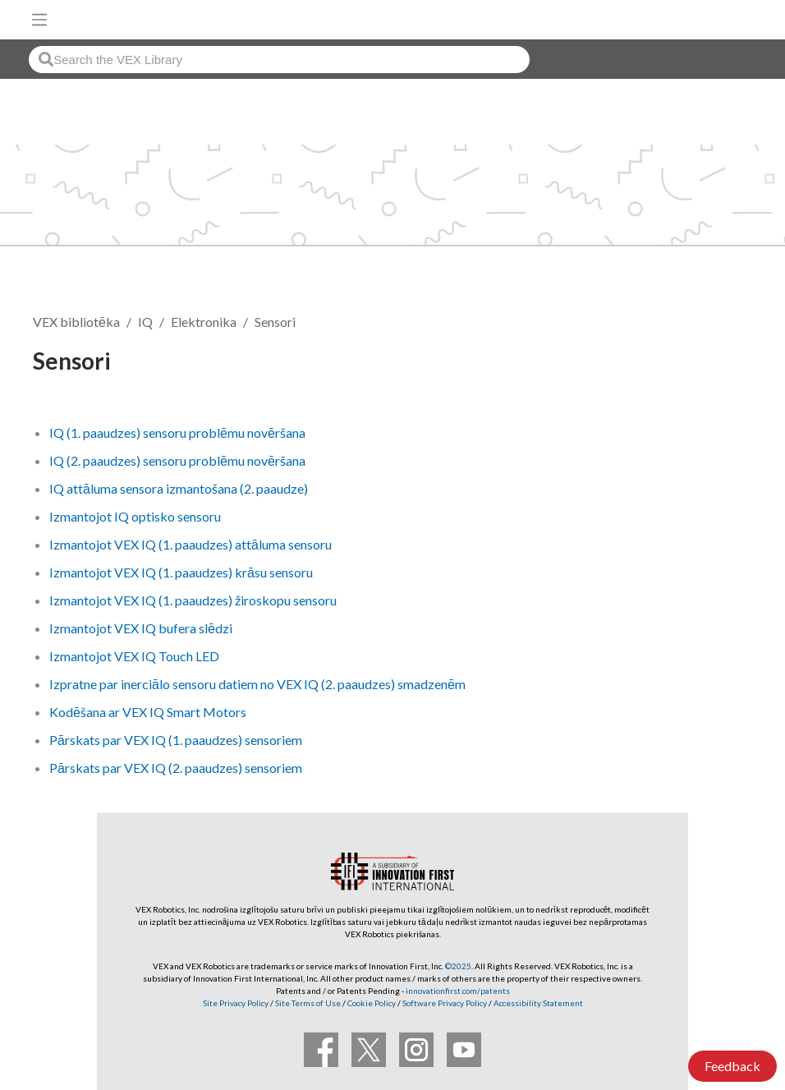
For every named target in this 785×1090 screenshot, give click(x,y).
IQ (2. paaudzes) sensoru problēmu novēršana (177, 460)
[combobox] (279, 59)
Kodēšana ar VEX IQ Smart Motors (147, 712)
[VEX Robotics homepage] (720, 19)
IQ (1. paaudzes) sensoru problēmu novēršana (177, 432)
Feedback (732, 1066)
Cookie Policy (371, 1003)
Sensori (275, 321)
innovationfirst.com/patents (458, 991)
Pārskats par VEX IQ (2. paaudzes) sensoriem (175, 767)
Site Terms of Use (307, 1003)
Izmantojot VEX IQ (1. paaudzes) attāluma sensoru (190, 544)
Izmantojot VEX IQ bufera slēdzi (140, 628)
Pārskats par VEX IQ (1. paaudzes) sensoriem (175, 739)
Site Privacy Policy (236, 1003)
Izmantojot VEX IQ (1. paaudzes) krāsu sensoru (181, 572)
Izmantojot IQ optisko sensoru (135, 516)
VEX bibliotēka (76, 321)
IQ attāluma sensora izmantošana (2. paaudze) (178, 488)
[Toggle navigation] (39, 20)
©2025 (458, 966)
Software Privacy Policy (444, 1003)
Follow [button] (710, 363)
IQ (145, 321)
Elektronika (203, 321)
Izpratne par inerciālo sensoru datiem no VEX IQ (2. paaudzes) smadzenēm (257, 684)
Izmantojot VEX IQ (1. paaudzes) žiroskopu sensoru (193, 600)
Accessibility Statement (538, 1003)
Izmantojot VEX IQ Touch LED (134, 656)
